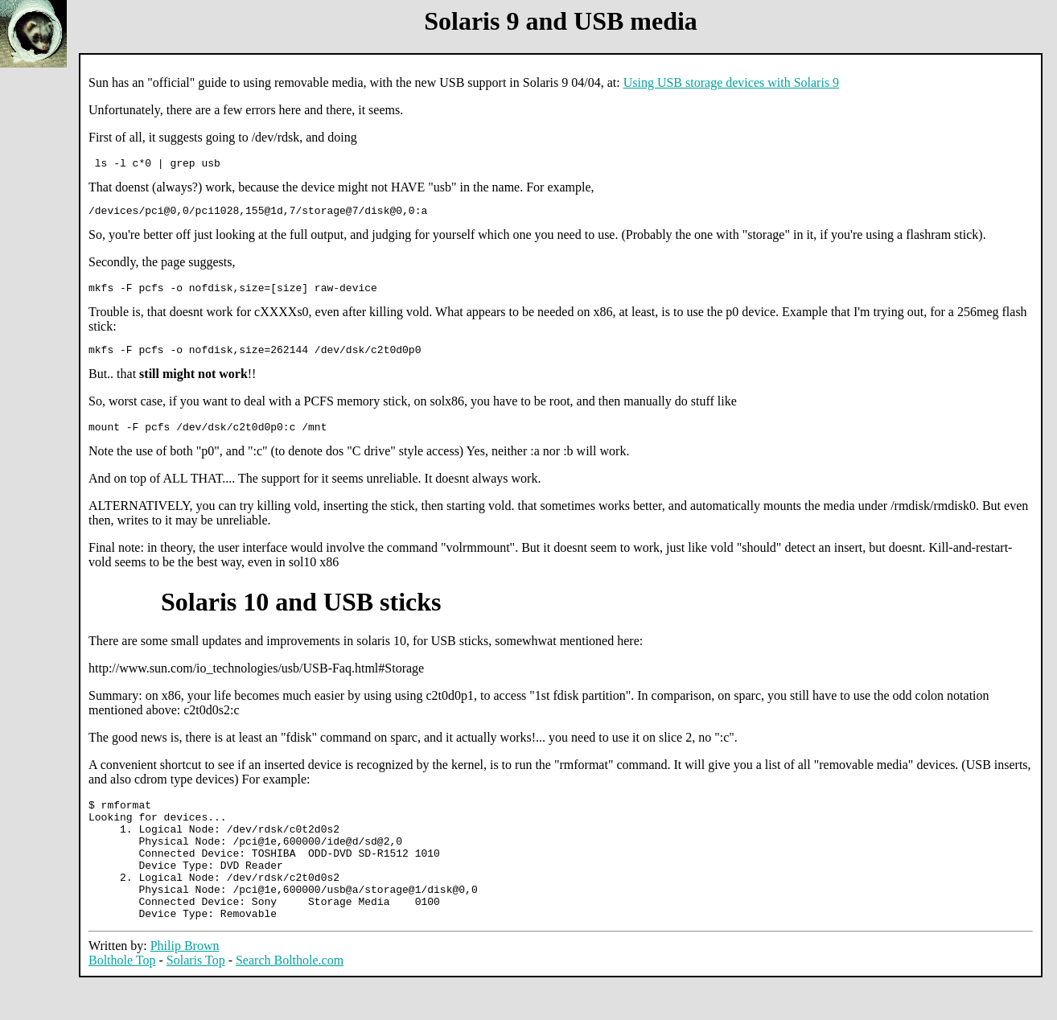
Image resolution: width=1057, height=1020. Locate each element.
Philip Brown (185, 982)
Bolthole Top (121, 996)
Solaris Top (196, 996)
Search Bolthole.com (289, 996)
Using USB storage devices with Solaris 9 (731, 82)
